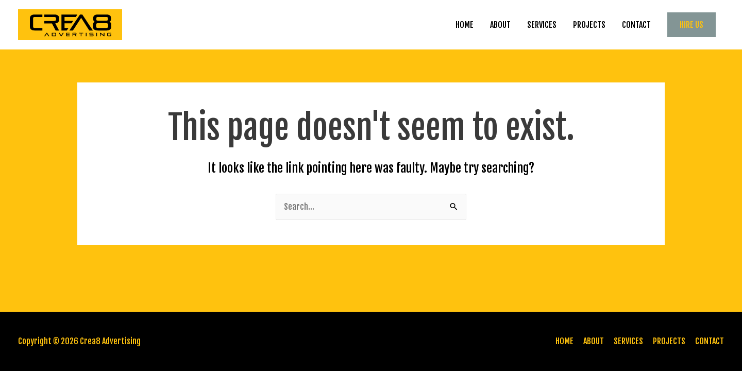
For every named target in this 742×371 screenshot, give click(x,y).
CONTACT (636, 25)
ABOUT (500, 25)
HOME (465, 25)
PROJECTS (589, 25)
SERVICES (541, 25)
